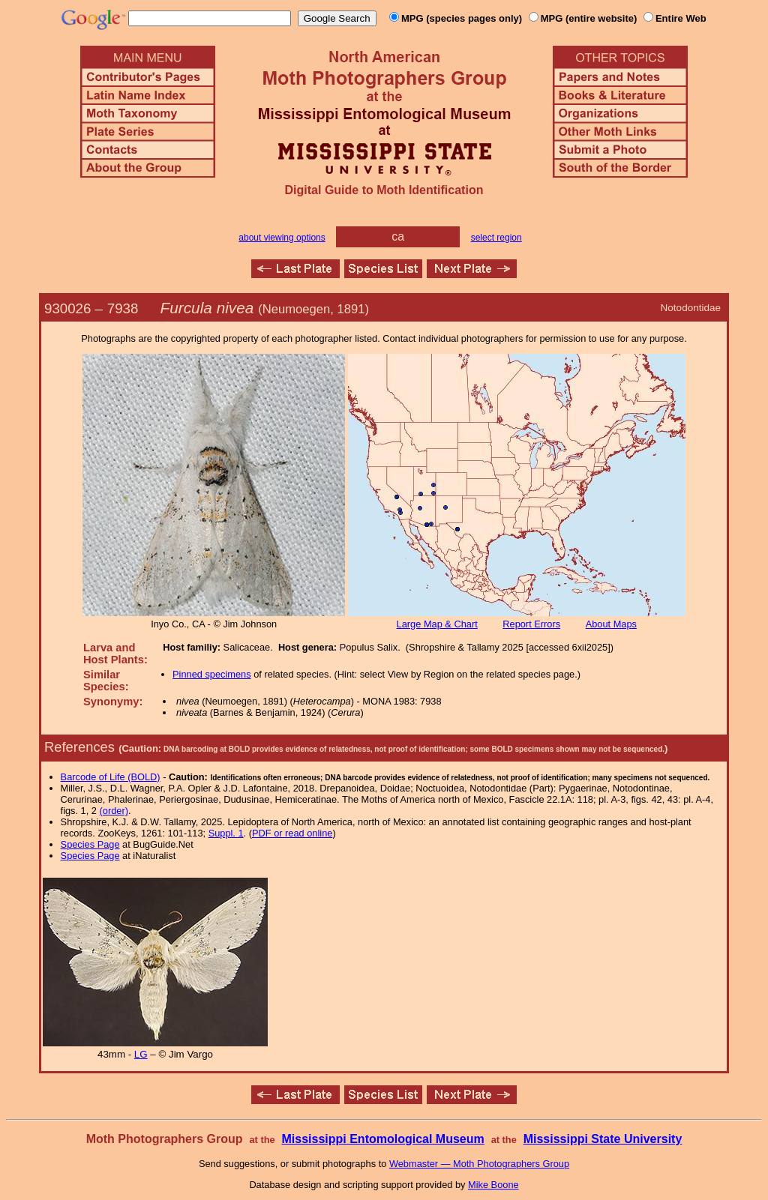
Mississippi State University (603, 1139)
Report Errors (531, 624)
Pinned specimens (211, 674)
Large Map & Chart (437, 624)
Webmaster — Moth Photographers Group (479, 1163)
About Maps (611, 624)
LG (141, 1054)
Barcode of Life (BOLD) (110, 777)
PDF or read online (292, 833)
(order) (114, 810)
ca (398, 236)
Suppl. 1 (226, 833)
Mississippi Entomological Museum (382, 1139)
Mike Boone (493, 1184)
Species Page (90, 844)
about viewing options (281, 237)
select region (496, 237)
